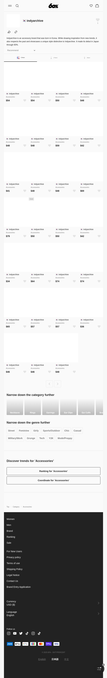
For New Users (15, 551)
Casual (80, 430)
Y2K (53, 438)
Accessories (27, 507)
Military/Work (15, 438)
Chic (69, 430)
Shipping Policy (15, 569)
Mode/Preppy (68, 438)
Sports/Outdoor (53, 430)
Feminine (25, 430)
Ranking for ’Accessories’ (53, 471)
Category (16, 507)
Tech (44, 438)
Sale (9, 542)
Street (11, 430)
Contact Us (12, 581)
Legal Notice (13, 575)
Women (11, 519)
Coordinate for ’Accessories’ (53, 480)
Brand (10, 530)
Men (9, 525)
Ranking (11, 536)
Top (8, 507)
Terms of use (14, 563)
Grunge (32, 438)
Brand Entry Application (19, 586)
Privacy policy (14, 557)
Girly (37, 430)
